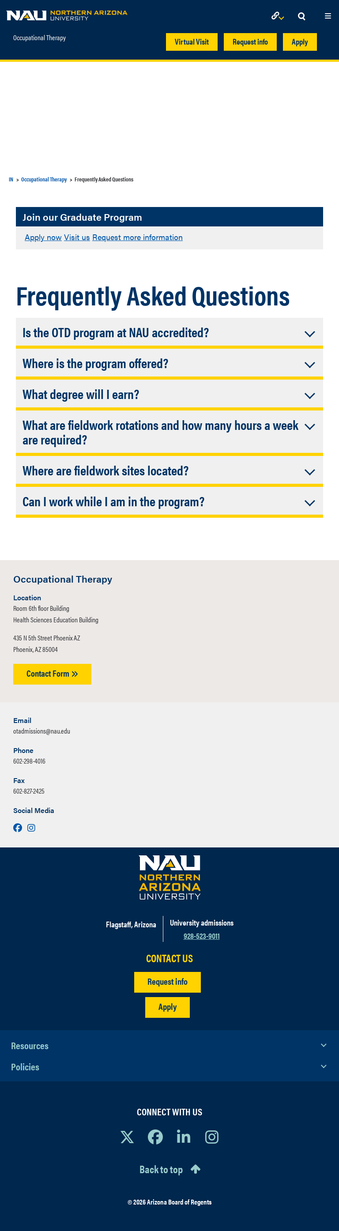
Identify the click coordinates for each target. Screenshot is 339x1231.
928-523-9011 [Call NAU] (202, 935)
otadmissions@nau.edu (41, 731)
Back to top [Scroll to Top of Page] (161, 1168)
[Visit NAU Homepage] (170, 877)
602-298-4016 (29, 761)
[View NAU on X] (127, 1136)
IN (11, 179)
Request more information (137, 236)
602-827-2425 (29, 791)
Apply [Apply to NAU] (167, 1006)
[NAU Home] (67, 13)
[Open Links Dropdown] (279, 16)
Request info (250, 41)
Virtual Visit (192, 41)
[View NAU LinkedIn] (183, 1136)
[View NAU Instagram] (212, 1136)
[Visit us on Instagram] (31, 827)
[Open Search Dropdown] (301, 16)
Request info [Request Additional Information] (167, 981)
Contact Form (52, 672)
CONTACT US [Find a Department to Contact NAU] (169, 958)
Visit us (77, 236)
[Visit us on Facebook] (18, 827)
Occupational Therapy (39, 37)
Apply (300, 41)
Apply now (43, 236)
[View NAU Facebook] (155, 1136)
